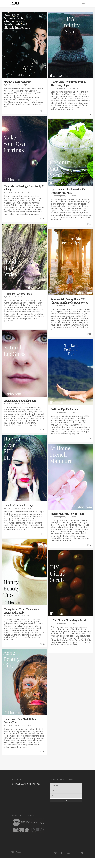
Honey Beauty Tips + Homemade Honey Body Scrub (21, 611)
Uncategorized (20, 85)
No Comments (31, 85)
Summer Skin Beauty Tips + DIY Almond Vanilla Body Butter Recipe (69, 301)
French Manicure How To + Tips (67, 513)
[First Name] (66, 785)
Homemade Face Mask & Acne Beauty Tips (20, 721)
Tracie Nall (9, 85)
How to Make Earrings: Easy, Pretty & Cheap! (23, 188)
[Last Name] (66, 790)
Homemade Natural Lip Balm (20, 400)
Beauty (63, 196)
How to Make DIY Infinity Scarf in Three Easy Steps (68, 83)
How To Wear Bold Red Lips (18, 505)
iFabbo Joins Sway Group (17, 82)
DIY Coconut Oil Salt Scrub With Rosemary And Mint (68, 191)
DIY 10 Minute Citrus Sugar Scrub (68, 620)
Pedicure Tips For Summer (65, 409)
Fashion (63, 88)
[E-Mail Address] (66, 796)
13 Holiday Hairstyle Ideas (17, 294)
